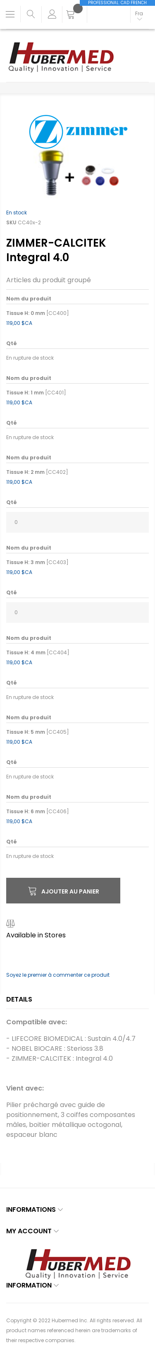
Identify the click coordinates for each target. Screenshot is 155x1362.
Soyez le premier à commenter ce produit (58, 974)
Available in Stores (36, 935)
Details (19, 999)
